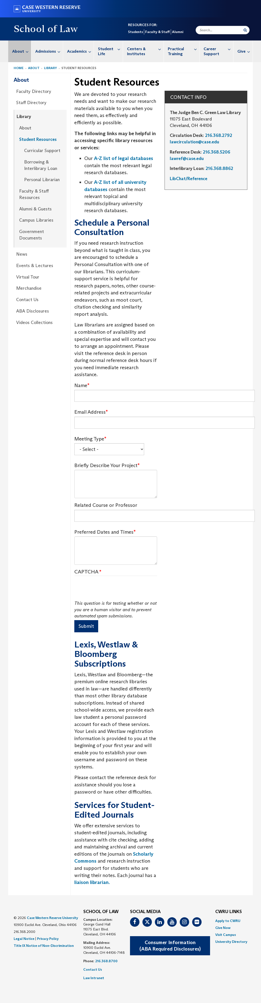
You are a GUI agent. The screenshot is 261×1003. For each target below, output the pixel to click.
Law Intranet (93, 978)
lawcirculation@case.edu (194, 142)
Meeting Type (89, 439)
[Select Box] (109, 449)
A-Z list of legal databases (123, 158)
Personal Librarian (42, 179)
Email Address (90, 412)
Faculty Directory (33, 91)
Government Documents (31, 235)
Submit (86, 626)
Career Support (218, 48)
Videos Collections (34, 322)
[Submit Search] (245, 30)
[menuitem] (19, 51)
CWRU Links (228, 911)
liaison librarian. (92, 882)
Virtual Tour (27, 277)
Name (80, 385)
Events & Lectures (34, 265)
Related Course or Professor (105, 505)
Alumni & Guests (35, 209)
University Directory (231, 941)
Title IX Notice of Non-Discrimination (44, 945)
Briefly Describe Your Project (105, 465)
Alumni (177, 32)
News (21, 254)
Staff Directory (31, 102)
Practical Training (184, 48)
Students (135, 32)
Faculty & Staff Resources (34, 194)
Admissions (49, 51)
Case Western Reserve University (52, 918)
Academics (80, 51)
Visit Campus (225, 934)
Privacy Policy (48, 938)
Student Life (110, 48)
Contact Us (27, 299)
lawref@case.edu (187, 158)
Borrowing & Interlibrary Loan (40, 165)
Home (19, 68)
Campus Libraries (36, 220)
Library (50, 68)
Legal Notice (24, 938)
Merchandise (29, 288)
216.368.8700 (106, 961)
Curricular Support (42, 150)
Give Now (222, 927)
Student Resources (38, 139)
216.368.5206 (216, 152)
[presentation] (112, 590)
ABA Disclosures (32, 311)
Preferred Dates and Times (103, 532)
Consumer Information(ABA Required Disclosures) (170, 945)
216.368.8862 (219, 168)
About (21, 51)
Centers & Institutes (145, 48)
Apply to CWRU (227, 921)
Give (245, 51)
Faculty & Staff (157, 32)
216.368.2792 (218, 135)
